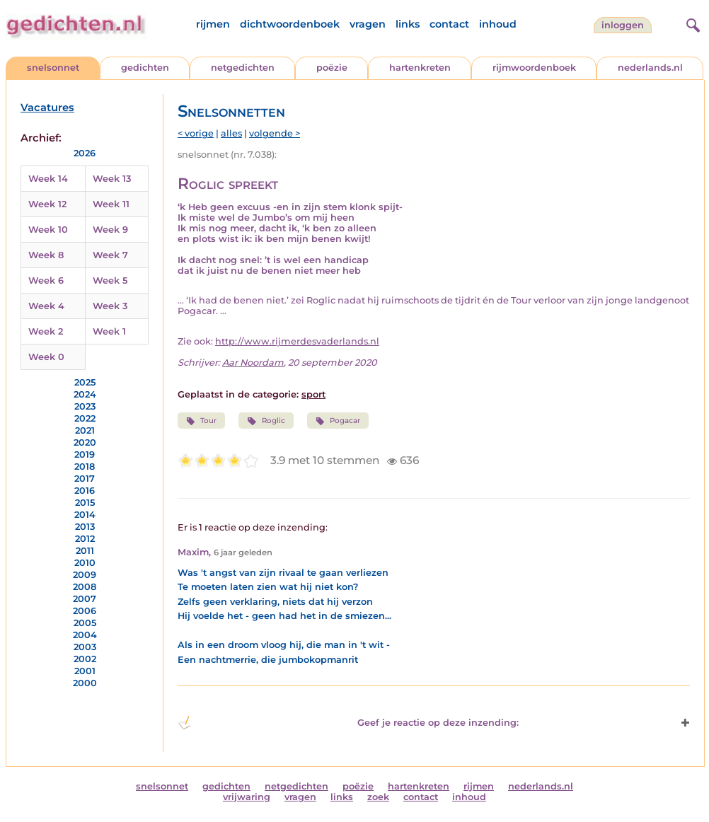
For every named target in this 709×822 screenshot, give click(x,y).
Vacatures (47, 107)
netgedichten (243, 67)
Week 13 (112, 178)
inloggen (622, 25)
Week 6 (46, 280)
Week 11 (111, 204)
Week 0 (46, 357)
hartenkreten (420, 67)
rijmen (213, 24)
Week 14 (48, 178)
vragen (368, 24)
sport (313, 394)
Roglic (265, 421)
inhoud (498, 24)
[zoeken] (691, 23)
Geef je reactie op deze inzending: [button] (348, 723)
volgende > (274, 133)
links (408, 24)
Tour (201, 421)
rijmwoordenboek (534, 67)
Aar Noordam (253, 362)
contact (449, 24)
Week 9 (110, 229)
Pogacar (338, 421)
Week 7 (110, 255)
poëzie (331, 67)
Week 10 (48, 229)
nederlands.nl (650, 67)
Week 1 (109, 331)
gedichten (145, 67)
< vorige (196, 133)
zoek (378, 797)
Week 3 (110, 306)
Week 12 (47, 204)
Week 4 (46, 306)
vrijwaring (246, 797)
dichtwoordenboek (290, 24)
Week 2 (45, 331)
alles (231, 133)
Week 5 (110, 280)
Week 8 (46, 255)
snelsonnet (53, 67)
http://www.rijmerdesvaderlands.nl (297, 341)
